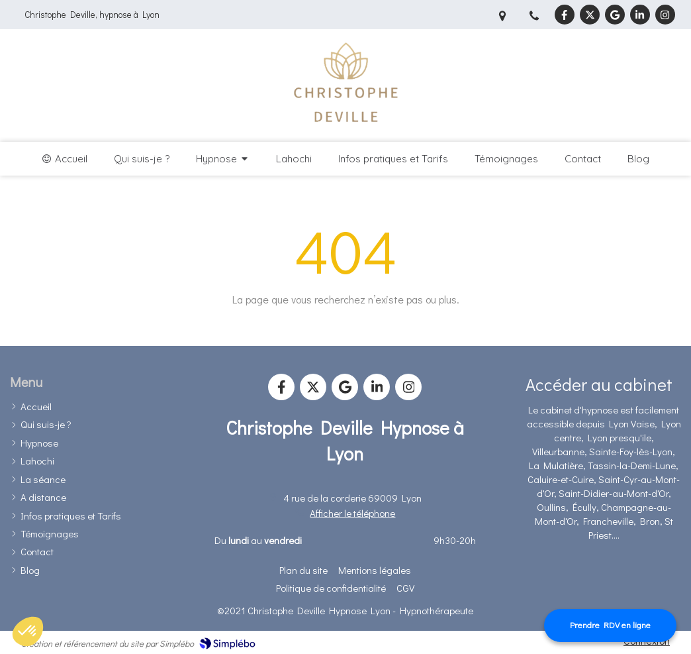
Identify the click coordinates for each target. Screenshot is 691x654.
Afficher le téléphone (352, 512)
